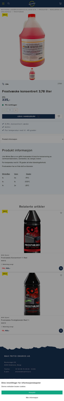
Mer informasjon (32, 398)
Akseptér (32, 392)
